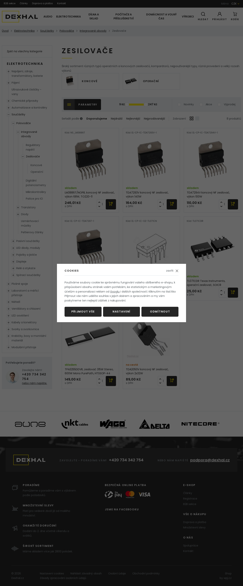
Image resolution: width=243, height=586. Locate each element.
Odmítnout (160, 311)
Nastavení (121, 311)
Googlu (115, 291)
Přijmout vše (83, 311)
